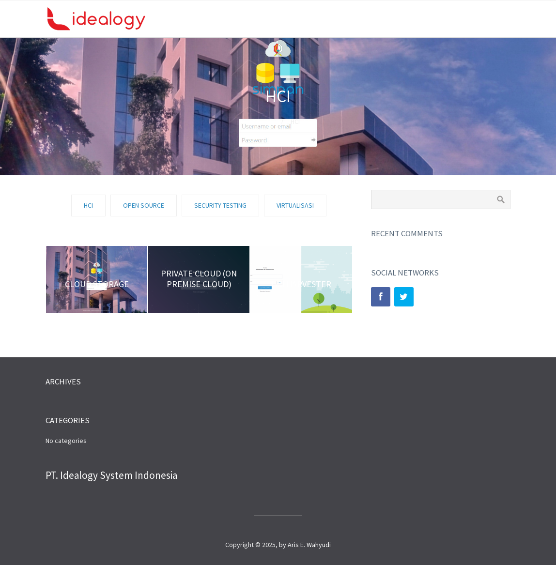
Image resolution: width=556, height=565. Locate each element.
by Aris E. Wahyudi (305, 544)
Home (265, 121)
